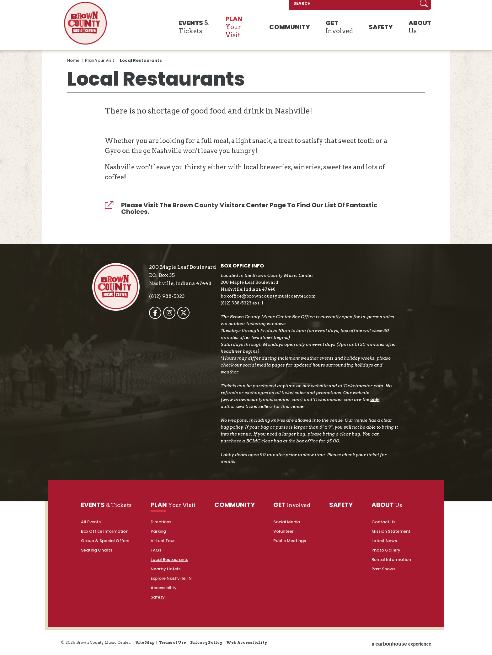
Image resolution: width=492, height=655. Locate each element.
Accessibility (164, 588)
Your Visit (249, 28)
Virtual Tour (163, 541)
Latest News (384, 541)
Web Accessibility (246, 642)
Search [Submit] (423, 6)
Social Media (286, 522)
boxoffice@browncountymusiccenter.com (270, 295)
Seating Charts (96, 550)
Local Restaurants (169, 560)
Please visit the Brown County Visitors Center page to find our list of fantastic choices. (249, 208)
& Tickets (195, 28)
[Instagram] (172, 313)
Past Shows (383, 569)
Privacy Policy (206, 642)
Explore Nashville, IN (171, 578)
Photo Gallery (386, 550)
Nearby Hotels (165, 569)
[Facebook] (158, 313)
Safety (158, 597)
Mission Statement (391, 531)
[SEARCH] (374, 6)
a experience (401, 642)
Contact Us (383, 522)
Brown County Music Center (85, 26)
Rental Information (391, 560)
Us (415, 28)
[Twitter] (186, 313)
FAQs (156, 550)
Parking (158, 531)
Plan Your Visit (99, 60)
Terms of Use (172, 642)
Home (73, 60)
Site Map (145, 642)
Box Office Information (104, 531)
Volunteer (283, 531)
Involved (344, 28)
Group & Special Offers (105, 541)
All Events (91, 522)
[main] (246, 141)
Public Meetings (289, 541)
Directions (161, 522)
